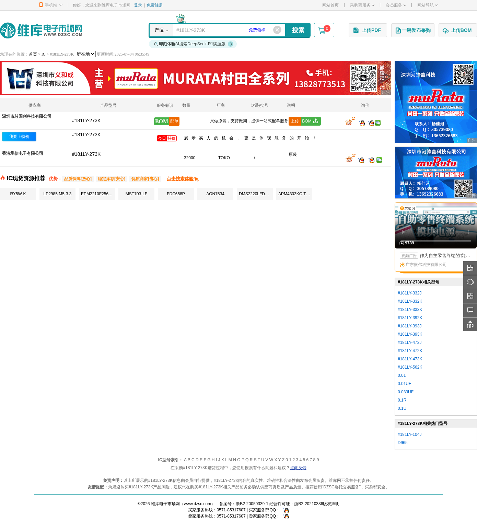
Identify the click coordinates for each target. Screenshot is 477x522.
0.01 (402, 375)
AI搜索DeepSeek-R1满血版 (194, 44)
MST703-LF (136, 194)
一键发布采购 (413, 30)
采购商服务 (362, 5)
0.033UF (406, 392)
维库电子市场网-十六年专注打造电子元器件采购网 (41, 30)
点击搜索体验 (183, 178)
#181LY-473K (410, 359)
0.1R (402, 400)
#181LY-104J (409, 434)
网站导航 (427, 5)
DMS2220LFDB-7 (255, 194)
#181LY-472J (409, 342)
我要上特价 (19, 136)
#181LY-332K (410, 301)
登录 (138, 5)
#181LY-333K (410, 309)
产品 (159, 30)
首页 (33, 54)
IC (44, 54)
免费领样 (257, 29)
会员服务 (396, 5)
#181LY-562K (410, 367)
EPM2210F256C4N (98, 194)
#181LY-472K (410, 350)
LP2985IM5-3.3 (57, 194)
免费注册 (155, 5)
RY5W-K (18, 194)
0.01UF (404, 383)
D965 (403, 442)
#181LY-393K (410, 334)
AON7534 (215, 194)
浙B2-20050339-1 (252, 503)
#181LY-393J (409, 326)
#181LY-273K (86, 134)
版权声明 (331, 503)
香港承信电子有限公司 (22, 153)
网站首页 (330, 5)
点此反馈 (298, 467)
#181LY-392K (410, 317)
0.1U (402, 408)
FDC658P (176, 194)
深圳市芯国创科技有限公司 (26, 116)
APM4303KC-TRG (295, 194)
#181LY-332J (409, 293)
